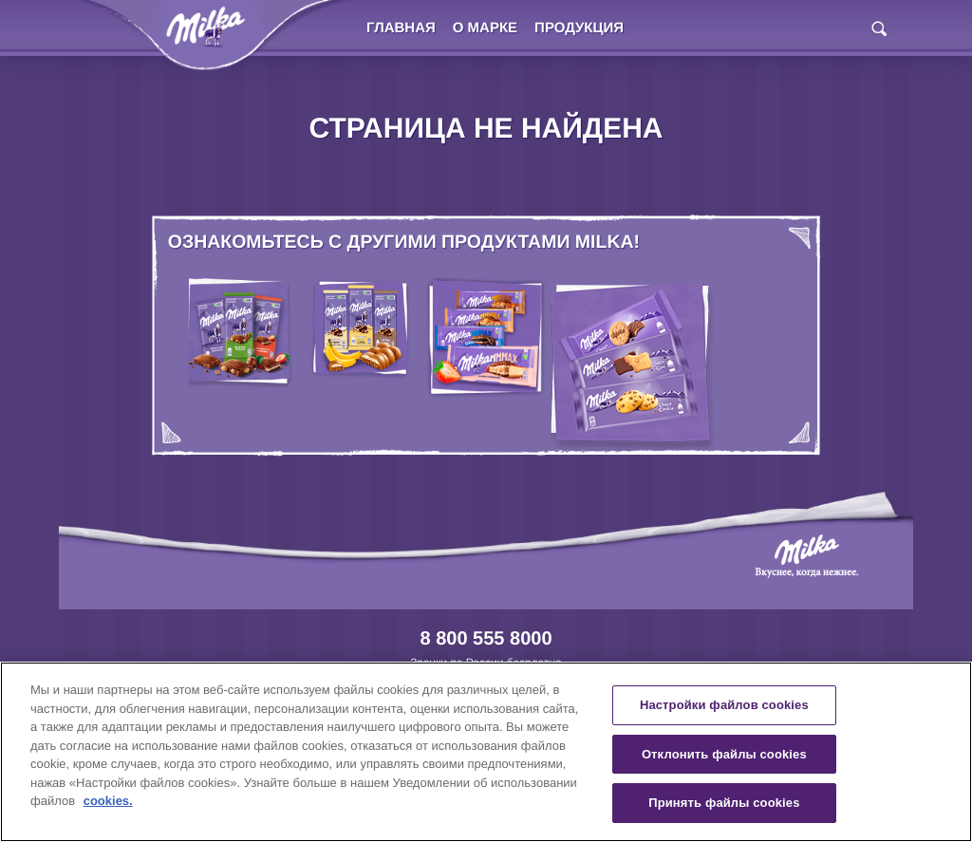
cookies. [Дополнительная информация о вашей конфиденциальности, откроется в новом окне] (108, 801)
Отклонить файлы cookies (724, 754)
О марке (485, 28)
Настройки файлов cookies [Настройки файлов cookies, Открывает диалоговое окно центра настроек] (724, 705)
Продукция (579, 28)
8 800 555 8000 (485, 638)
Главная (401, 28)
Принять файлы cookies (723, 802)
